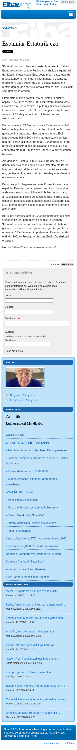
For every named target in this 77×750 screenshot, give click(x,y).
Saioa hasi (68, 2)
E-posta (9, 307)
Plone (20, 735)
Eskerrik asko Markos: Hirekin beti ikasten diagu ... (37, 617)
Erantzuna (12, 318)
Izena (8, 295)
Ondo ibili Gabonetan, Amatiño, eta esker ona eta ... (37, 699)
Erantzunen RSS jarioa (24, 400)
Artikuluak (67, 264)
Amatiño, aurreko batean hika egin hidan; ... (32, 631)
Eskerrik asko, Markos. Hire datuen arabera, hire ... (37, 685)
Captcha (9, 332)
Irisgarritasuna (51, 743)
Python (34, 735)
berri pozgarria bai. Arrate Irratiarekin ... (30, 672)
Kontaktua (68, 743)
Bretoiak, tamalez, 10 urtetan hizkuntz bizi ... (33, 712)
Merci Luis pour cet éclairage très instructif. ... (33, 590)
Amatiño (9, 28)
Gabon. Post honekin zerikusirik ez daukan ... (33, 658)
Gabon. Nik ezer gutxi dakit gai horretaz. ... (32, 645)
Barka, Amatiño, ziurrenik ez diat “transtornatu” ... (36, 604)
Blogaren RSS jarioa (22, 395)
